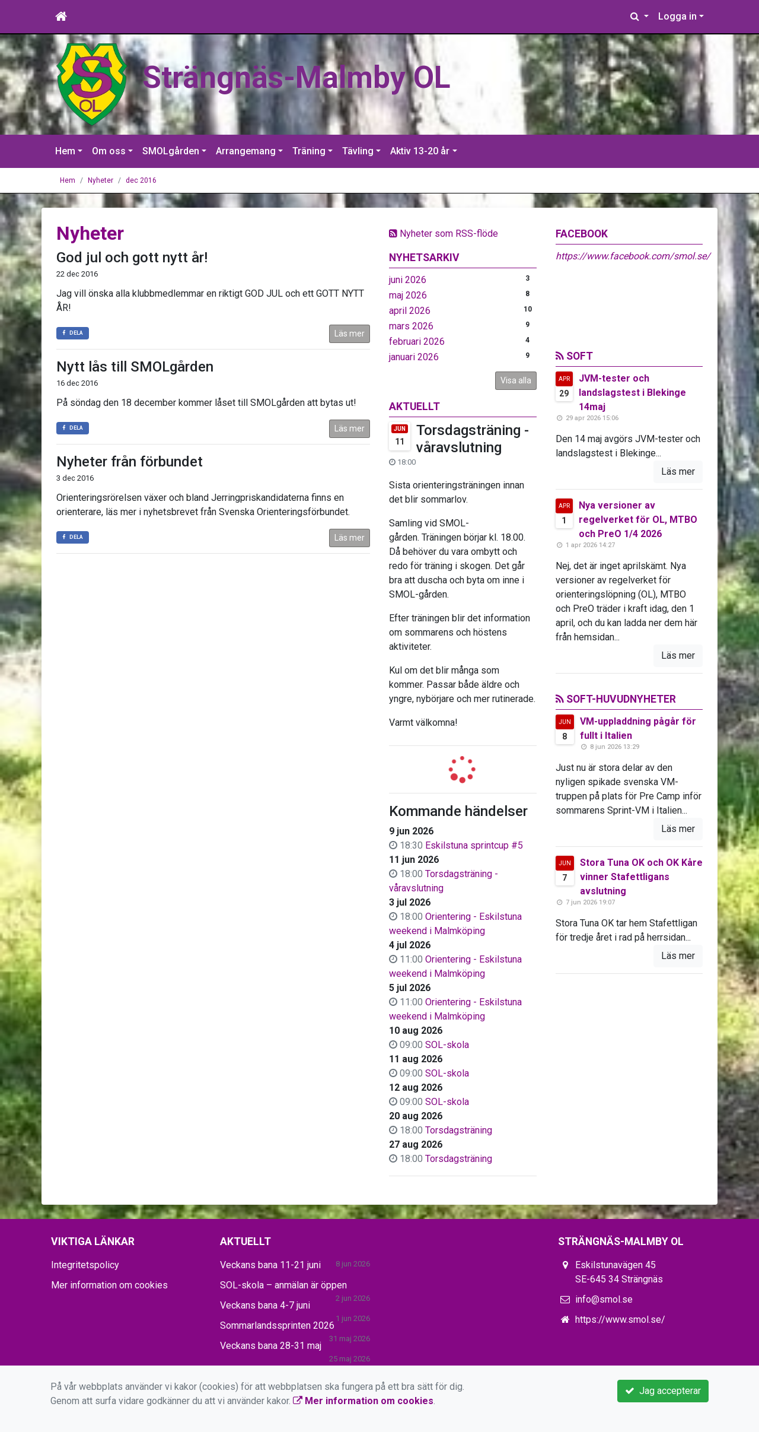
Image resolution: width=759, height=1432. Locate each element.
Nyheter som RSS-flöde (443, 233)
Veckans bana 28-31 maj (270, 1345)
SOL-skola (447, 1044)
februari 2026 (417, 341)
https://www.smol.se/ (620, 1319)
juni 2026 (407, 279)
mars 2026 (411, 326)
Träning (309, 151)
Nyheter (100, 180)
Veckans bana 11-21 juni (270, 1265)
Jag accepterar (663, 1390)
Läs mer (349, 333)
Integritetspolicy (85, 1265)
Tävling (358, 151)
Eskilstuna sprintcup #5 (474, 845)
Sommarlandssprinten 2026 (277, 1325)
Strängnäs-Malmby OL (296, 77)
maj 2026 (408, 295)
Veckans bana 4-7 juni (265, 1305)
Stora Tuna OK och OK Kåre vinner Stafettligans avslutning (641, 877)
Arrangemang (246, 151)
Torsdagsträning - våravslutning (472, 439)
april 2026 (409, 310)
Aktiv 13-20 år (419, 151)
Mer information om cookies (109, 1285)
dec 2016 (141, 180)
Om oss (109, 151)
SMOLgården (170, 151)
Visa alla (515, 380)
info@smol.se (604, 1299)
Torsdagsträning (458, 1130)
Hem (65, 151)
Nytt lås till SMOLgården (134, 366)
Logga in (677, 16)
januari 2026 (414, 357)
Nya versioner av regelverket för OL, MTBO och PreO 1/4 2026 (638, 519)
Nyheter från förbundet (129, 461)
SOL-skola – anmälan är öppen (283, 1285)
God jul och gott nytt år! (132, 257)
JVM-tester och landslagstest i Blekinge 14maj (632, 392)
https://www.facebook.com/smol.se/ (633, 256)
